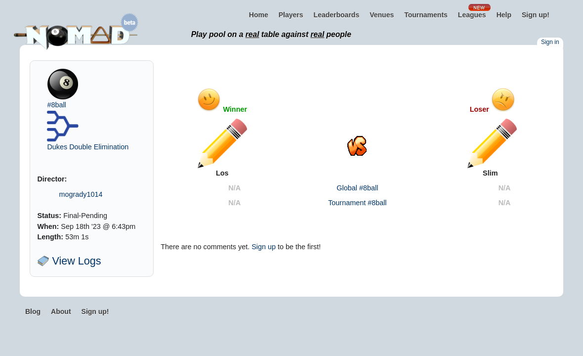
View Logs (69, 261)
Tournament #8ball (357, 203)
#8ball (56, 105)
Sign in (550, 42)
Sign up (263, 247)
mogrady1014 (80, 194)
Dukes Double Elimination (87, 147)
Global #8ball (357, 188)
